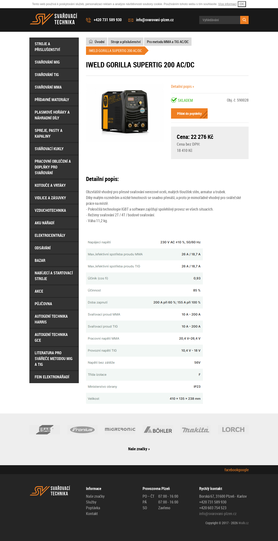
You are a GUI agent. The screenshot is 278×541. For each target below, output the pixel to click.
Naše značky (95, 496)
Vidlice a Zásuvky (50, 197)
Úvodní (99, 41)
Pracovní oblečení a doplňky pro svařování (53, 167)
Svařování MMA (48, 87)
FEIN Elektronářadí (52, 377)
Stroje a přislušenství (47, 46)
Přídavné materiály (52, 99)
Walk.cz (243, 523)
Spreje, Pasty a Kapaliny (48, 133)
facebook (231, 469)
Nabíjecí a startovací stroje (54, 275)
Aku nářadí (44, 222)
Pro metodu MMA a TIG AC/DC (168, 41)
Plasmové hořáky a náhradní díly (52, 115)
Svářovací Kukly (49, 148)
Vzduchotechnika (50, 210)
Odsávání (43, 248)
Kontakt (92, 513)
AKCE (39, 291)
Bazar (40, 260)
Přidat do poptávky (189, 113)
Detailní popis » (182, 86)
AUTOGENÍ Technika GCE (51, 337)
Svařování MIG (47, 62)
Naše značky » (139, 448)
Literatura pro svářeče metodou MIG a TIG (54, 358)
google (243, 469)
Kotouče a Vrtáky (50, 185)
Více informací (227, 4)
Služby (91, 502)
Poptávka (93, 507)
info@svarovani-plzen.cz (155, 19)
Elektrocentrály (50, 235)
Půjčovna (43, 303)
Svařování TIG (47, 74)
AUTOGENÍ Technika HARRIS (51, 319)
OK (242, 4)
